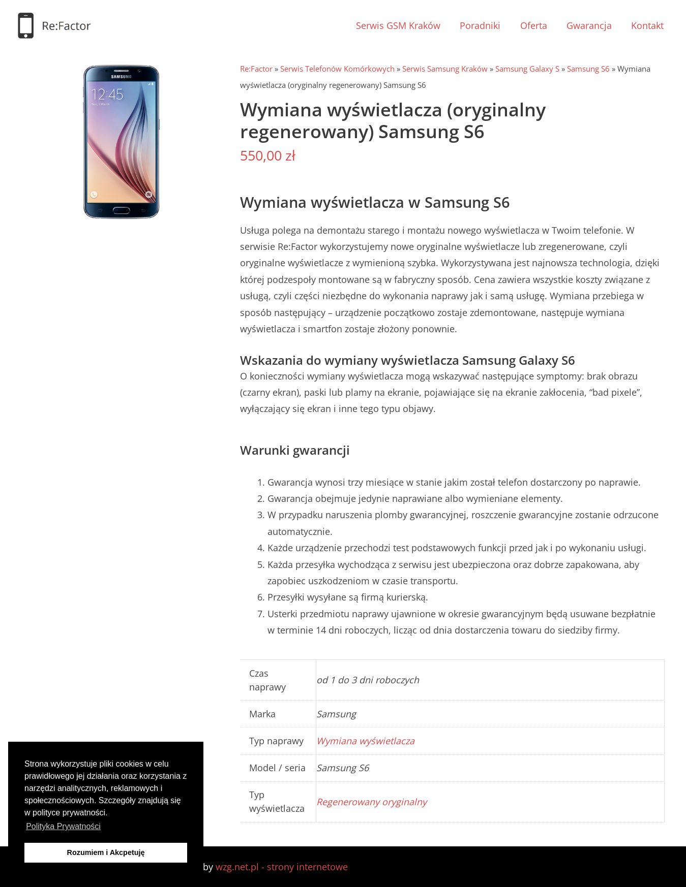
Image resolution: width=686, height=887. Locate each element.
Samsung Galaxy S (527, 69)
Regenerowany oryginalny (371, 802)
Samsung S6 (588, 69)
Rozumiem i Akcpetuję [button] (106, 852)
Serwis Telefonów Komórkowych (337, 69)
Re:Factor (256, 69)
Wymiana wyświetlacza (365, 741)
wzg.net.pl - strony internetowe (282, 867)
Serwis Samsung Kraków (445, 69)
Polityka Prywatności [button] (63, 826)
